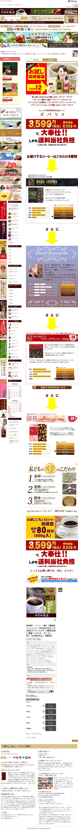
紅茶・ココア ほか (13, 372)
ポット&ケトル (12, 340)
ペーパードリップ (13, 324)
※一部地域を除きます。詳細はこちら (12, 766)
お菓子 (49, 18)
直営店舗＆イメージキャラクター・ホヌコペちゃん (13, 442)
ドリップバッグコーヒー (13, 228)
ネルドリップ (12, 331)
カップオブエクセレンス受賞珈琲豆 (13, 205)
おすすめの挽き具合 (13, 431)
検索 (24, 18)
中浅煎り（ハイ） (13, 278)
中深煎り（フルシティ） (13, 272)
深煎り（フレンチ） (13, 269)
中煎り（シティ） (13, 275)
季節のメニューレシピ (13, 438)
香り (10, 249)
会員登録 (76, 6)
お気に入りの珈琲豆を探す (38, 22)
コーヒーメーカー (13, 328)
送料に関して (43, 755)
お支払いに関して (44, 753)
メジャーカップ (12, 351)
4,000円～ (11, 299)
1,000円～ (11, 290)
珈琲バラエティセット (13, 317)
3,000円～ (11, 296)
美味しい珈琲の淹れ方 (13, 422)
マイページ (28, 22)
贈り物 (22, 22)
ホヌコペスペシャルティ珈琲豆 (13, 214)
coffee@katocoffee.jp (47, 797)
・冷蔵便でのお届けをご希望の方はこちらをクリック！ (41, 685)
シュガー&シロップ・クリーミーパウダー (13, 368)
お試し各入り (49, 59)
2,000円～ (11, 293)
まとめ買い (34, 18)
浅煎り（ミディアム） (13, 281)
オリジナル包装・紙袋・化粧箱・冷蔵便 (13, 376)
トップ (3, 22)
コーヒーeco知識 (12, 434)
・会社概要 (29, 682)
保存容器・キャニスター (13, 347)
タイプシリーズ (11, 51)
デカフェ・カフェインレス (13, 235)
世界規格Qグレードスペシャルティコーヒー (13, 209)
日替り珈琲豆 (15, 22)
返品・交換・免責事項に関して (47, 757)
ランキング (8, 22)
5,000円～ (11, 303)
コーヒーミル (12, 337)
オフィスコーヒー (13, 344)
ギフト (11, 243)
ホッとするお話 (12, 428)
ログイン (69, 6)
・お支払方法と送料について (41, 682)
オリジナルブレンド (13, 221)
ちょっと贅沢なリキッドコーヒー (13, 310)
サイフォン (12, 334)
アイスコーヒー (37, 19)
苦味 (10, 259)
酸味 (10, 262)
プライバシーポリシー (45, 770)
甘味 (10, 255)
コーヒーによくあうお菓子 (13, 364)
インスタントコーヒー (13, 313)
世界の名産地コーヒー (13, 225)
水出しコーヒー (12, 354)
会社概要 (76, 5)
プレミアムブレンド (13, 217)
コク (10, 252)
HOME (2, 51)
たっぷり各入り (34, 59)
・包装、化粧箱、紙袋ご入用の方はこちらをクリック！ (41, 687)
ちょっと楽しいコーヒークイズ (13, 425)
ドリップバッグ (43, 18)
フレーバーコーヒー (13, 239)
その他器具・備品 (13, 357)
